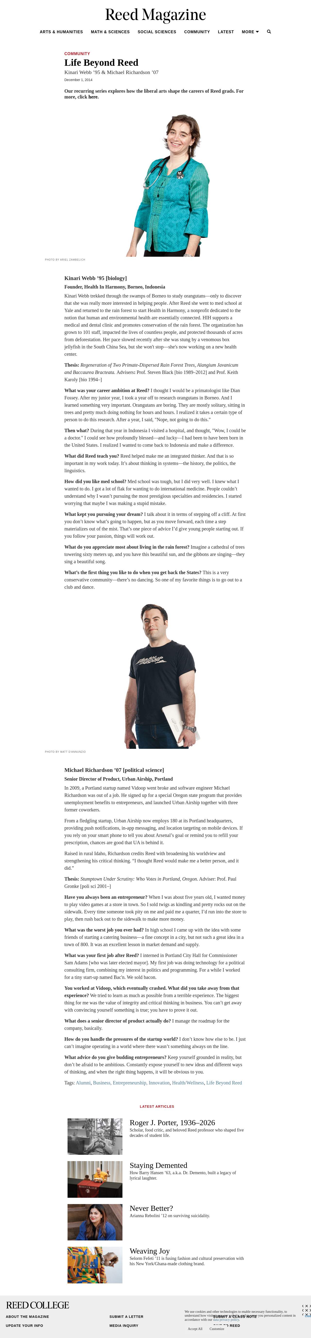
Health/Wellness (188, 1082)
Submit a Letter (127, 1317)
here (92, 96)
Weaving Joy (150, 1251)
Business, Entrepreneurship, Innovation (131, 1082)
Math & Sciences (110, 32)
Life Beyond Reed (224, 1082)
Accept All (195, 1329)
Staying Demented (158, 1165)
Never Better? (151, 1208)
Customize (217, 1329)
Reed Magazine (155, 16)
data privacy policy (226, 1319)
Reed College (38, 1305)
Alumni (83, 1082)
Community (197, 32)
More (250, 32)
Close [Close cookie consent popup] (308, 1314)
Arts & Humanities (61, 32)
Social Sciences (157, 32)
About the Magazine (27, 1317)
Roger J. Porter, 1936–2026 (172, 1122)
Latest (226, 32)
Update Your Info (24, 1326)
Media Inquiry (124, 1326)
